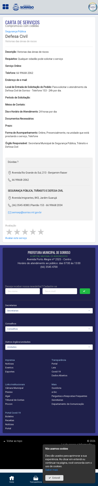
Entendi (56, 478)
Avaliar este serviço (16, 238)
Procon (8, 404)
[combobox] (49, 310)
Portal (54, 363)
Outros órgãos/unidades (17, 342)
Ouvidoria (56, 388)
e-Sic (54, 392)
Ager (7, 396)
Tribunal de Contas (14, 400)
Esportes (9, 371)
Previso (9, 392)
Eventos (9, 367)
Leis (54, 367)
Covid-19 (56, 371)
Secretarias (11, 305)
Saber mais (51, 469)
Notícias (9, 363)
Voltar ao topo (12, 441)
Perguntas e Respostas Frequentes (69, 396)
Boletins (9, 416)
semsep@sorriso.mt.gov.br (25, 212)
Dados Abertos (59, 375)
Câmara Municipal (14, 388)
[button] (92, 6)
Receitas (9, 420)
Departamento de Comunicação (68, 404)
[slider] (25, 232)
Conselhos (10, 323)
